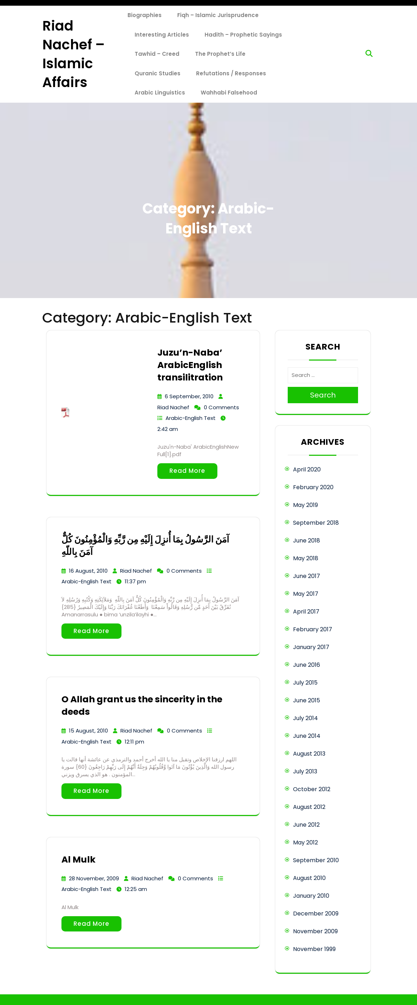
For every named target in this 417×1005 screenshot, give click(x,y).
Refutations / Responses (231, 73)
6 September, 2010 (189, 396)
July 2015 (305, 683)
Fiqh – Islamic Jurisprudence (218, 15)
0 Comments (221, 407)
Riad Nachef (173, 407)
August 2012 (309, 807)
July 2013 (305, 771)
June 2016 (306, 665)
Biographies (145, 15)
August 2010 (309, 878)
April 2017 (306, 611)
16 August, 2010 (88, 570)
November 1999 (314, 949)
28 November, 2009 (94, 878)
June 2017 (306, 576)
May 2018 (305, 558)
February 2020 (313, 487)
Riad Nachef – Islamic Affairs (73, 54)
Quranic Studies (157, 73)
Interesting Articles (162, 34)
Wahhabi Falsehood (229, 92)
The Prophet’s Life (220, 54)
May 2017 (305, 594)
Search (323, 395)
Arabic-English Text (191, 418)
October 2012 (311, 789)
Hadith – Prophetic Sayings (243, 34)
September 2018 (316, 523)
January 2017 (311, 647)
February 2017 (312, 629)
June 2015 (306, 700)
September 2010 (316, 860)
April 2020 (307, 469)
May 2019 (305, 505)
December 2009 (316, 913)
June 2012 (306, 825)
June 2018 (306, 540)
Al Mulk (78, 859)
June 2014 (306, 736)
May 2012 (305, 842)
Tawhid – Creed (157, 54)
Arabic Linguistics (160, 92)
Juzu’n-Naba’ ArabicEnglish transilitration (190, 365)
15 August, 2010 (88, 730)
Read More (187, 470)
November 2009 (315, 931)
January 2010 (311, 896)
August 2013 (309, 754)
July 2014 (305, 718)
